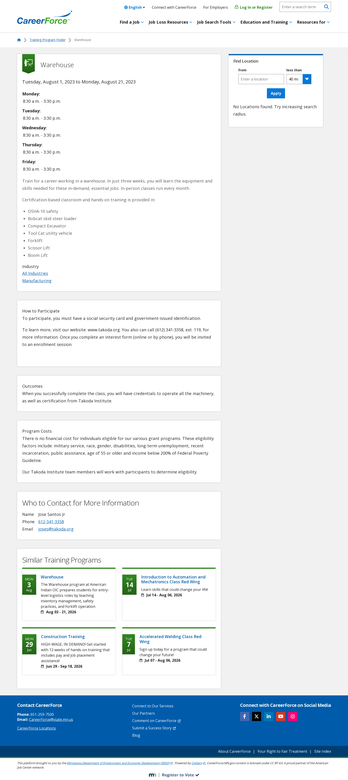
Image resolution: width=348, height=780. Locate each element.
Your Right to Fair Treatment (282, 751)
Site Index (322, 751)
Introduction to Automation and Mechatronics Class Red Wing (173, 579)
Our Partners (143, 713)
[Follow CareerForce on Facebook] (244, 716)
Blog (136, 735)
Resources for (311, 22)
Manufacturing (37, 280)
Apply (276, 93)
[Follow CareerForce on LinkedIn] (268, 716)
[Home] (44, 17)
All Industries (35, 273)
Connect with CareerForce (174, 7)
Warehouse (52, 577)
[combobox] (261, 79)
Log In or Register (254, 7)
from (242, 70)
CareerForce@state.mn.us (51, 719)
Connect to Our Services (152, 705)
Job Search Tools (214, 22)
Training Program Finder (48, 40)
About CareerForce (234, 751)
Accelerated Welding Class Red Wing (170, 639)
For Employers (215, 7)
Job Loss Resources (168, 22)
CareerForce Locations (36, 728)
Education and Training (264, 22)
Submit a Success (154, 727)
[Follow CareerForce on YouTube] (280, 716)
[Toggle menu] (142, 22)
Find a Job (130, 22)
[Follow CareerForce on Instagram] (292, 716)
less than (294, 70)
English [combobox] (134, 7)
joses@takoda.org (56, 529)
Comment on (156, 720)
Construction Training (63, 636)
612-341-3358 (51, 521)
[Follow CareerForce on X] (256, 716)
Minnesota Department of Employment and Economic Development (120, 763)
